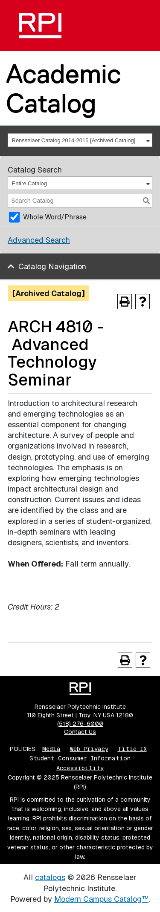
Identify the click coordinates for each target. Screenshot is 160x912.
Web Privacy (89, 749)
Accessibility (80, 768)
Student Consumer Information (80, 758)
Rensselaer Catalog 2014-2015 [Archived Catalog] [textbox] (74, 140)
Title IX (132, 749)
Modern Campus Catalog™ (101, 899)
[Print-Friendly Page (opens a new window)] (124, 301)
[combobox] (80, 140)
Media (51, 749)
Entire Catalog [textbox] (29, 183)
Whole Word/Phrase (55, 217)
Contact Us (80, 732)
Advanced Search (39, 240)
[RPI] (40, 25)
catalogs (50, 877)
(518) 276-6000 (80, 724)
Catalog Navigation (52, 266)
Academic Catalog (63, 88)
